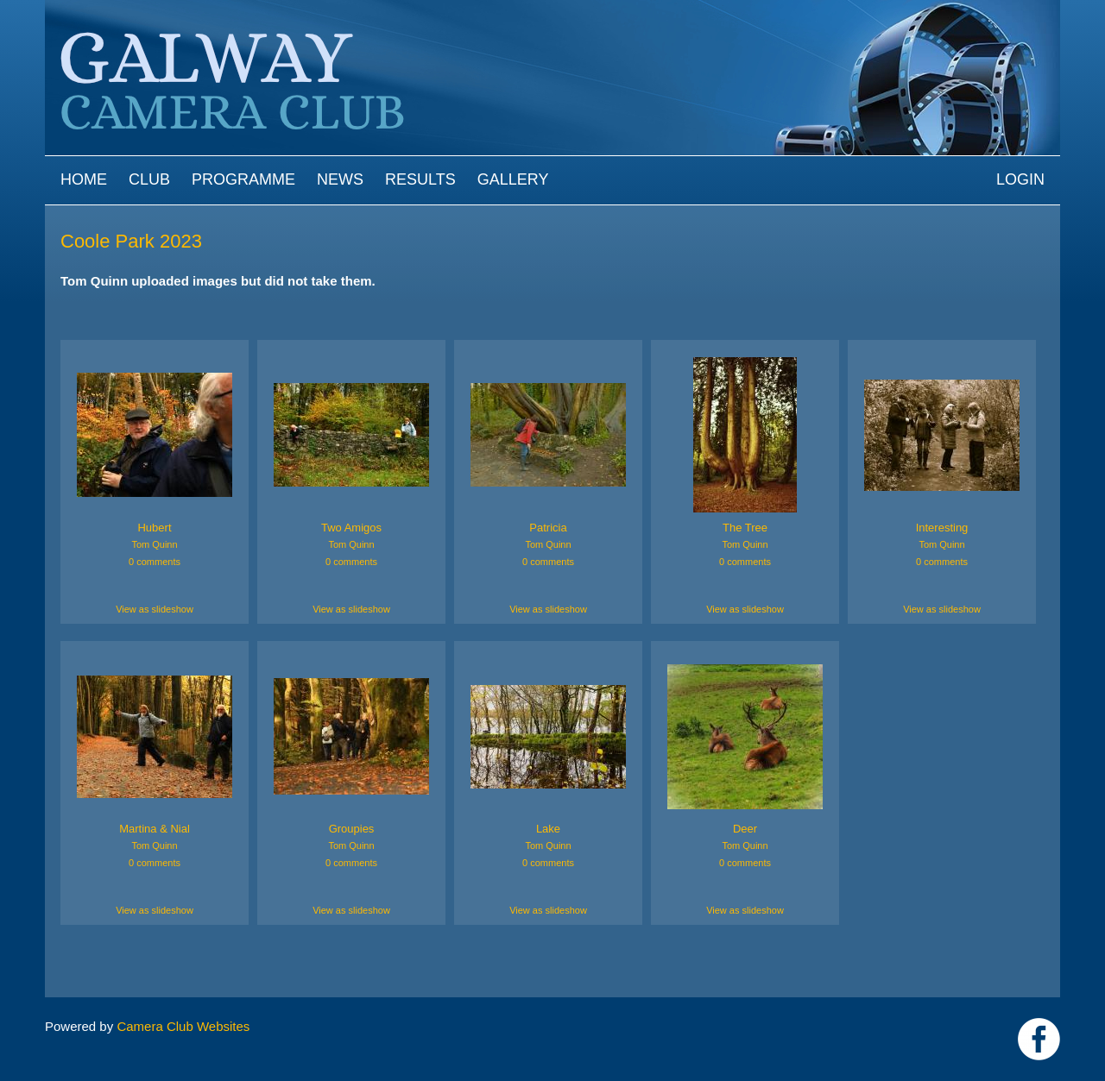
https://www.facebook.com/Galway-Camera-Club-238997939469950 (1039, 1039)
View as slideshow (154, 609)
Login (1020, 179)
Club (149, 179)
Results (420, 179)
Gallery (513, 179)
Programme (243, 179)
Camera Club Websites (183, 1026)
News (340, 179)
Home (83, 179)
